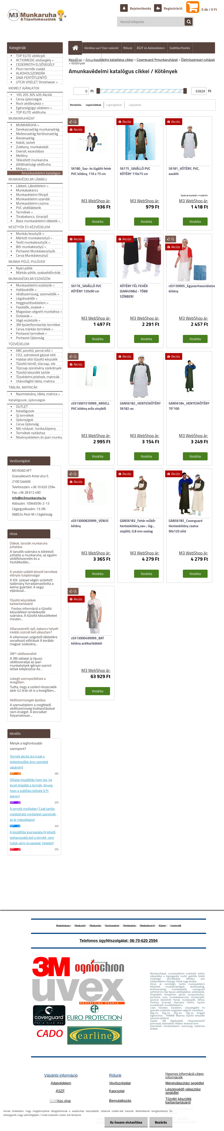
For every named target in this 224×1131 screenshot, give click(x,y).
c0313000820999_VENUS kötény (89, 523)
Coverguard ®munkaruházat (157, 59)
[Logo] (37, 19)
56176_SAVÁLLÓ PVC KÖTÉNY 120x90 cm (86, 288)
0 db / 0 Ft (209, 9)
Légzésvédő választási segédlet (183, 1091)
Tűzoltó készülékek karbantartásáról (23, 602)
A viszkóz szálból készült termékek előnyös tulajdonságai (33, 573)
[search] (186, 22)
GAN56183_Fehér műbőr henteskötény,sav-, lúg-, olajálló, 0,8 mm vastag (138, 526)
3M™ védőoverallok (23, 653)
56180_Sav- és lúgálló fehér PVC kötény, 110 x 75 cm (91, 171)
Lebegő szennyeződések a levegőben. (28, 680)
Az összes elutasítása (126, 1122)
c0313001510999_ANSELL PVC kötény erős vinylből (90, 406)
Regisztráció (172, 8)
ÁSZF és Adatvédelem (151, 48)
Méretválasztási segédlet (184, 1083)
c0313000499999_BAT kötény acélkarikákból (87, 641)
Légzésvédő (175, 925)
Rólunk (127, 48)
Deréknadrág (129, 925)
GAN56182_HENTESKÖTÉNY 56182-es (140, 406)
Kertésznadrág (112, 925)
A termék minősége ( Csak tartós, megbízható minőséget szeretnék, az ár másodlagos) (33, 814)
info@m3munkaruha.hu (29, 497)
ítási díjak (60, 1100)
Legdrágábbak (114, 105)
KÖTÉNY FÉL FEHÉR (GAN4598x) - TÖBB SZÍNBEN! (134, 291)
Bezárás (161, 1122)
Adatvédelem (61, 1083)
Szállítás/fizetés (180, 48)
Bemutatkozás (120, 1101)
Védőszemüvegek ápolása (28, 700)
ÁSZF (60, 1091)
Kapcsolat (116, 1091)
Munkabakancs (63, 925)
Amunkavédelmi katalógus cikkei (109, 59)
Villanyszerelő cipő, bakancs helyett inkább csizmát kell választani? (34, 630)
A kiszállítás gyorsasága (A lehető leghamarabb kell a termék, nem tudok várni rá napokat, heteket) (33, 838)
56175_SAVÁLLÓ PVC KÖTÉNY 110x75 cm (135, 171)
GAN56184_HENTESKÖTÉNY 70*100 (189, 406)
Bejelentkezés (140, 8)
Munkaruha (95, 925)
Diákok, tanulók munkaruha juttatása (28, 545)
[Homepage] (77, 47)
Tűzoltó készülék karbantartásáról (178, 1100)
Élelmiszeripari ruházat (198, 59)
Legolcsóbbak (93, 105)
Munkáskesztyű (147, 925)
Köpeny (162, 925)
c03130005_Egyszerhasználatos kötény (192, 288)
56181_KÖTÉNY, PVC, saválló (184, 171)
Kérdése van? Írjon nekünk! (101, 48)
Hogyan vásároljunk (86, 59)
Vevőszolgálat (120, 1083)
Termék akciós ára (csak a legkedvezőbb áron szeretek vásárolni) (29, 762)
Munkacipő (80, 925)
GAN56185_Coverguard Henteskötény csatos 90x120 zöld (185, 526)
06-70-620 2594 (144, 940)
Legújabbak (135, 105)
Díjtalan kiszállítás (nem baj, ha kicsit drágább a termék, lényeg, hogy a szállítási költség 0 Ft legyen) (31, 788)
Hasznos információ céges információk (184, 1075)
